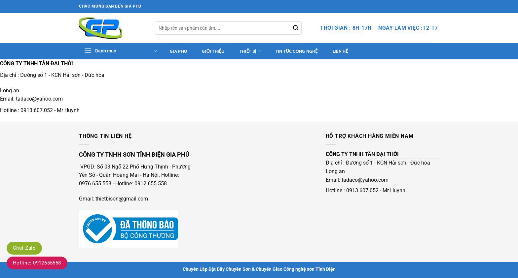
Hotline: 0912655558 (37, 263)
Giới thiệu (213, 51)
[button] (120, 51)
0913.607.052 (36, 110)
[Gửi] (295, 28)
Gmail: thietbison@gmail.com (113, 199)
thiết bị (250, 51)
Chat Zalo (24, 248)
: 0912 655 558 (149, 183)
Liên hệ (340, 51)
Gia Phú (178, 51)
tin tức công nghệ (297, 51)
